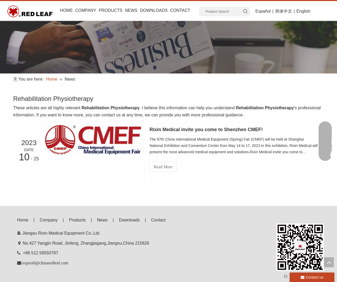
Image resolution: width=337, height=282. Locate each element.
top (329, 262)
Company (49, 220)
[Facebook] (286, 275)
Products (77, 220)
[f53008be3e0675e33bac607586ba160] (300, 247)
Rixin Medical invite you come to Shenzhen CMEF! (206, 129)
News (102, 220)
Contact (158, 220)
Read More (163, 167)
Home (22, 220)
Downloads (129, 220)
